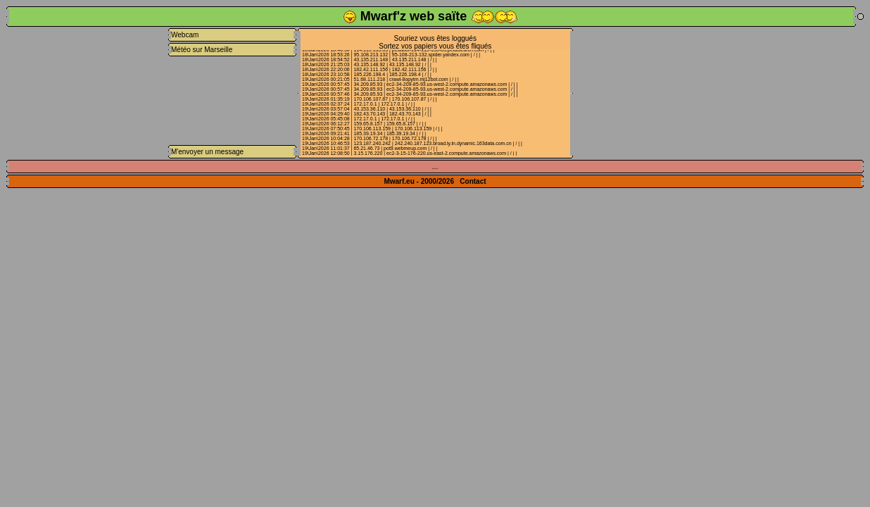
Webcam (184, 35)
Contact (473, 181)
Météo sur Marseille (201, 50)
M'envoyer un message (207, 152)
